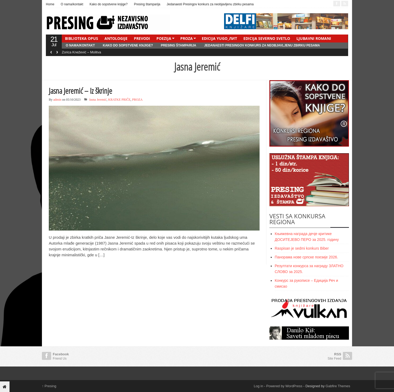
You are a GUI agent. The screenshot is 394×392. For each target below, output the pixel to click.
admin (57, 99)
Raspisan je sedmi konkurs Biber (302, 248)
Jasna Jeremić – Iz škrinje (80, 90)
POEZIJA (163, 38)
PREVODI (142, 38)
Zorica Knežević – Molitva (81, 52)
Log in (258, 386)
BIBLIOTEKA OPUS (81, 38)
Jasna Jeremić (98, 99)
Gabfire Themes (338, 386)
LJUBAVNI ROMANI (313, 38)
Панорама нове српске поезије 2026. (306, 257)
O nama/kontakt (72, 4)
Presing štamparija (147, 4)
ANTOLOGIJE (116, 38)
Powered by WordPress (284, 386)
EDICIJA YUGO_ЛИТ (219, 38)
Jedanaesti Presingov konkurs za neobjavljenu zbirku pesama (210, 4)
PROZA (186, 38)
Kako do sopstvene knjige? (109, 4)
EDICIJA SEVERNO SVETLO (266, 38)
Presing (49, 386)
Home (50, 4)
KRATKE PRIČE (119, 99)
